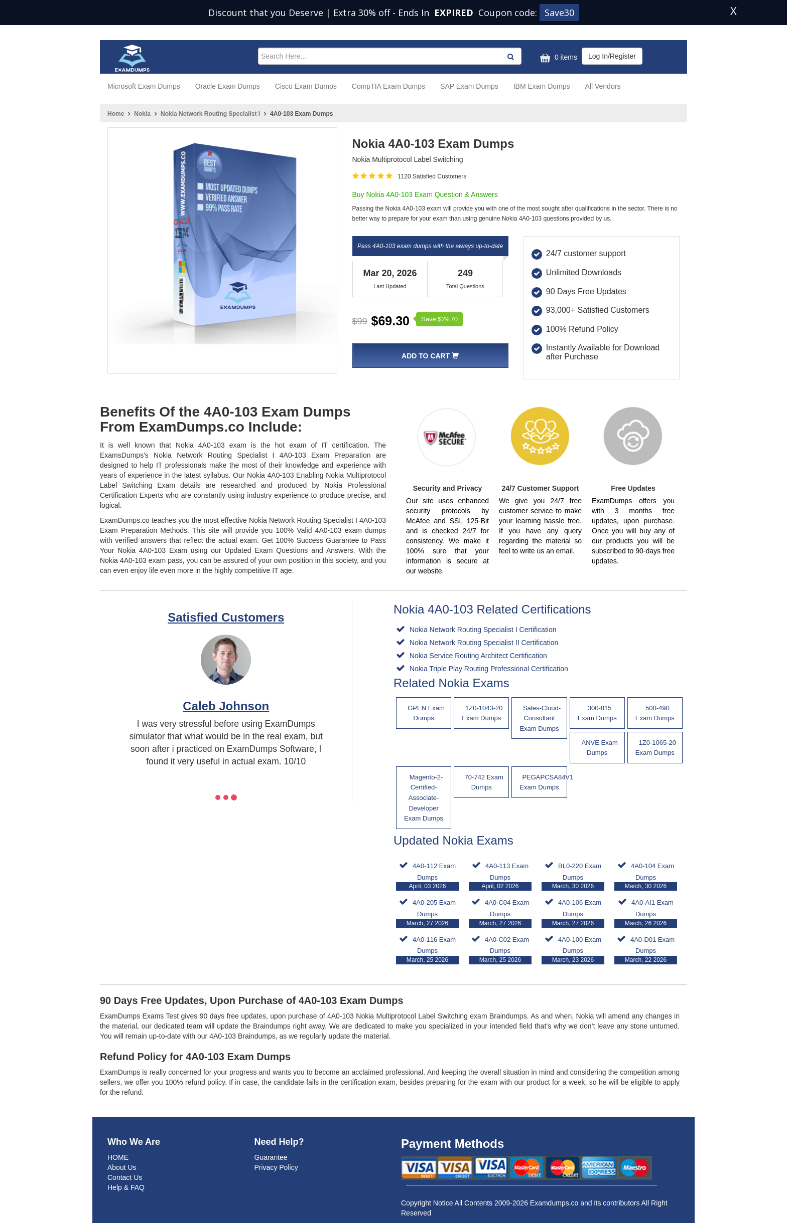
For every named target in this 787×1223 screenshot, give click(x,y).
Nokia (142, 113)
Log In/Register (612, 56)
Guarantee (271, 1157)
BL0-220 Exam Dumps (573, 876)
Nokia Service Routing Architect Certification (477, 656)
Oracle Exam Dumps (227, 86)
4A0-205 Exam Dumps (427, 913)
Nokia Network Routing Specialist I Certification (482, 630)
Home (115, 113)
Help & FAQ (126, 1187)
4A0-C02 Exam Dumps (500, 950)
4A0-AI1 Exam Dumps (645, 913)
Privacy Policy (276, 1167)
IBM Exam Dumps (541, 86)
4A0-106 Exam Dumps (573, 913)
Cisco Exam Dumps (306, 86)
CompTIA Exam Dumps (388, 86)
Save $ (439, 319)
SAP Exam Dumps (469, 86)
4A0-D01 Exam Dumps (645, 950)
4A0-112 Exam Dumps (427, 876)
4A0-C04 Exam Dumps (500, 913)
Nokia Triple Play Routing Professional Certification (488, 669)
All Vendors (603, 86)
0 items (557, 58)
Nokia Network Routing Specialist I (210, 113)
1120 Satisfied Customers (432, 176)
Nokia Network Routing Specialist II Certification (483, 643)
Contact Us (124, 1177)
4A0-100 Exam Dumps (573, 950)
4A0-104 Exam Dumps (645, 876)
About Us (122, 1167)
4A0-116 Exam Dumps (427, 950)
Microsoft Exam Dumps (143, 86)
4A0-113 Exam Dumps (500, 876)
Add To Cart (430, 356)
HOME (117, 1157)
